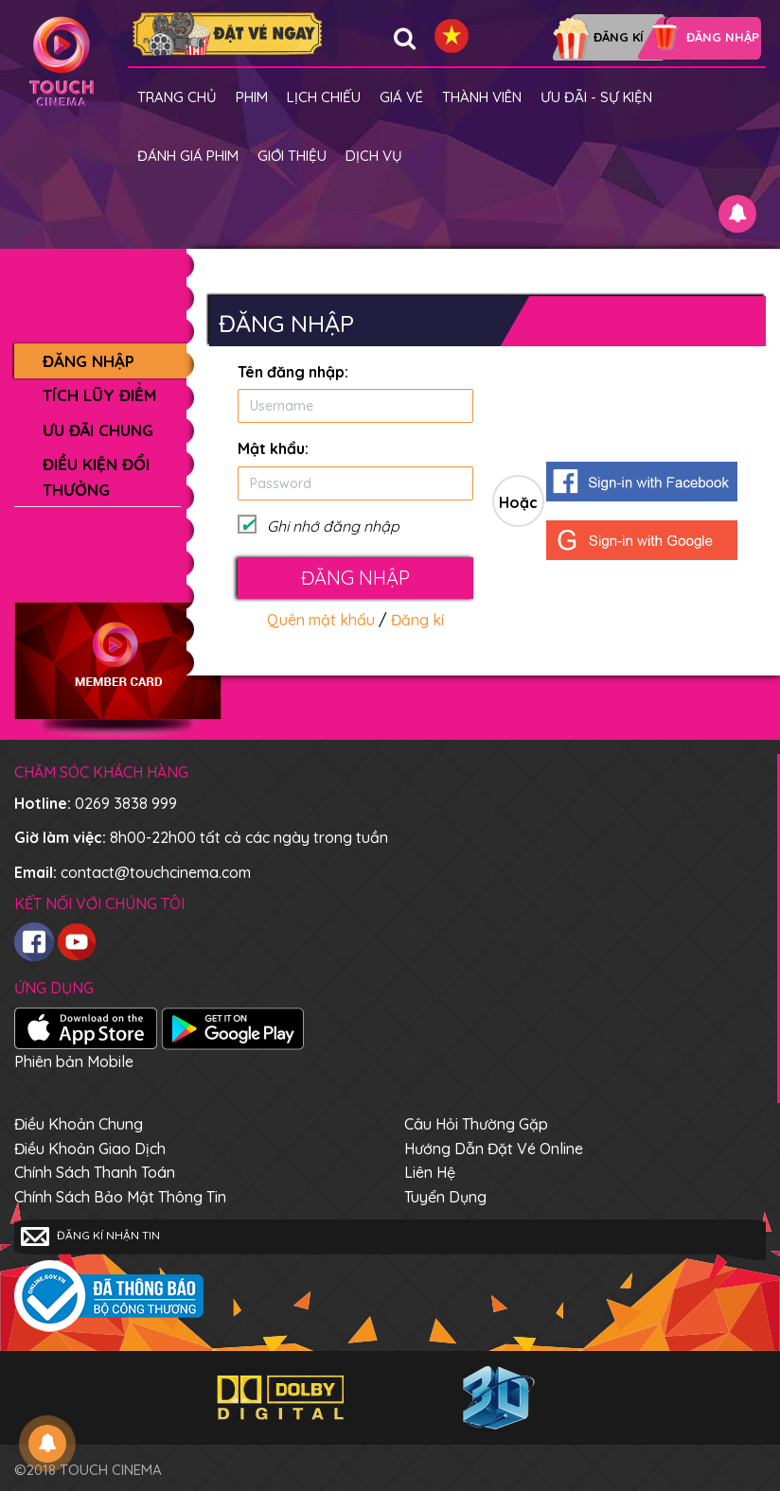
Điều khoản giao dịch (90, 1148)
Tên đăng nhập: (293, 371)
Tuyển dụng (445, 1196)
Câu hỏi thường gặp (476, 1123)
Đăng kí (417, 619)
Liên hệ (429, 1172)
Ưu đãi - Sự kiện (596, 97)
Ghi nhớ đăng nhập (333, 526)
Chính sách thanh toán (94, 1172)
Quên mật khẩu (321, 619)
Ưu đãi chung (98, 430)
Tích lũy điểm (99, 395)
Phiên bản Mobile (73, 1061)
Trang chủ (177, 97)
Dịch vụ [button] (374, 156)
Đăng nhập (88, 361)
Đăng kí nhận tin (90, 1236)
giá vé (401, 97)
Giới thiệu (292, 156)
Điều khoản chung (78, 1123)
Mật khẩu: (273, 448)
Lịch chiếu (324, 97)
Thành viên (482, 97)
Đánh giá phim (188, 156)
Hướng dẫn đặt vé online (493, 1148)
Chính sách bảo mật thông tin (120, 1196)
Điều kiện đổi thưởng (96, 477)
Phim (252, 97)
